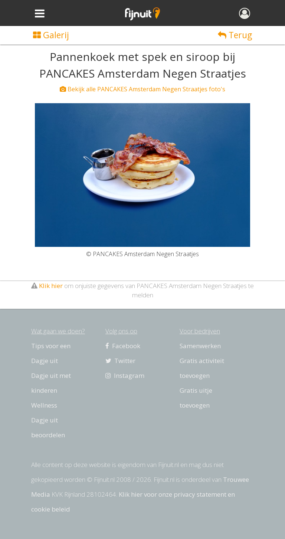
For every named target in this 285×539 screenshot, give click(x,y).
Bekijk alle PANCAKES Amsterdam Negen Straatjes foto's (142, 89)
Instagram (124, 375)
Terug (235, 35)
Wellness (44, 405)
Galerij (51, 35)
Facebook (122, 346)
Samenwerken (200, 346)
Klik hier (51, 285)
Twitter (120, 360)
